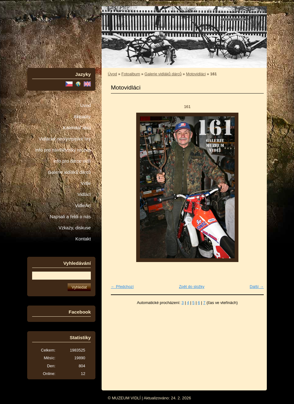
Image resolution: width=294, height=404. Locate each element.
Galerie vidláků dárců (69, 172)
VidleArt (83, 205)
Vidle (86, 183)
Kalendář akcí (77, 127)
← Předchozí (122, 286)
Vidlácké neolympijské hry (65, 138)
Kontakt (83, 238)
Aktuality (82, 116)
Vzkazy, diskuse (75, 227)
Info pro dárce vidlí (72, 161)
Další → (257, 286)
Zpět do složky (191, 286)
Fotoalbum (130, 74)
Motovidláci (196, 74)
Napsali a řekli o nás (70, 216)
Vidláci (84, 194)
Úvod (85, 105)
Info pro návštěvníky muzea (63, 150)
